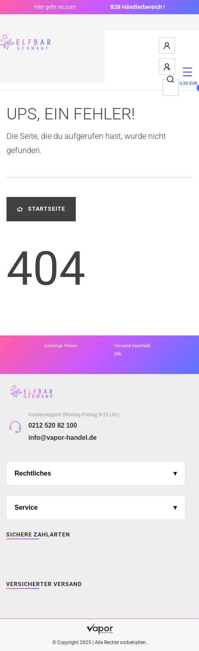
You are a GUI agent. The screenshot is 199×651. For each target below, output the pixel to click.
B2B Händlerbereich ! (137, 7)
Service (26, 507)
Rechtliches (33, 473)
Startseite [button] (41, 208)
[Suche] (171, 79)
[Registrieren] (167, 66)
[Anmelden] (167, 45)
